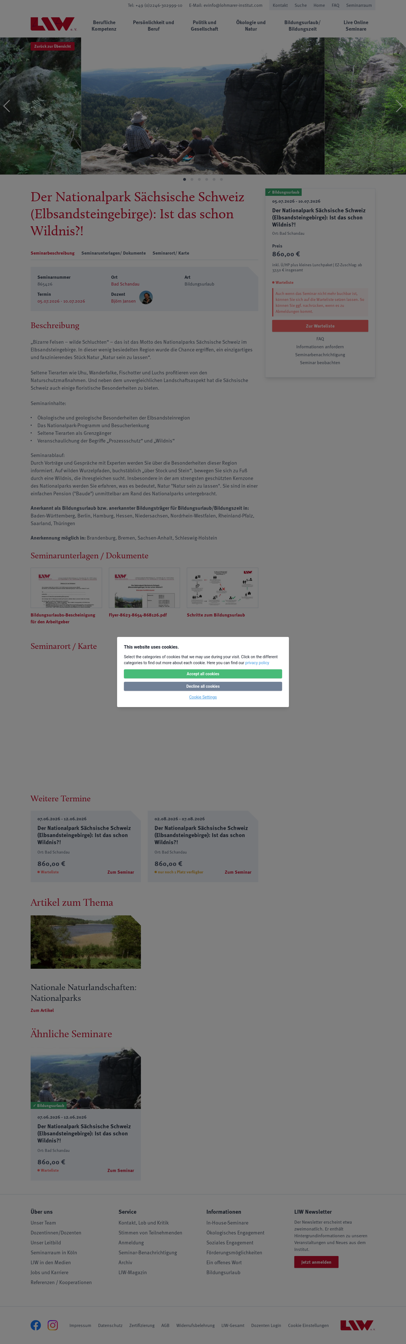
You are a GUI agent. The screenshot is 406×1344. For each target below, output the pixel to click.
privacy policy (257, 663)
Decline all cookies (203, 686)
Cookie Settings (203, 697)
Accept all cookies (203, 674)
